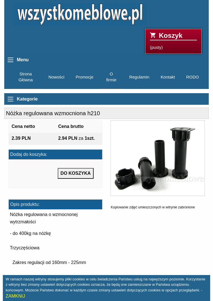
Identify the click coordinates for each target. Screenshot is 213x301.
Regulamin (139, 77)
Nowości (56, 77)
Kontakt (168, 77)
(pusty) (173, 41)
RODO (192, 77)
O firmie (111, 77)
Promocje (85, 77)
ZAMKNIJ (15, 296)
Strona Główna (25, 77)
